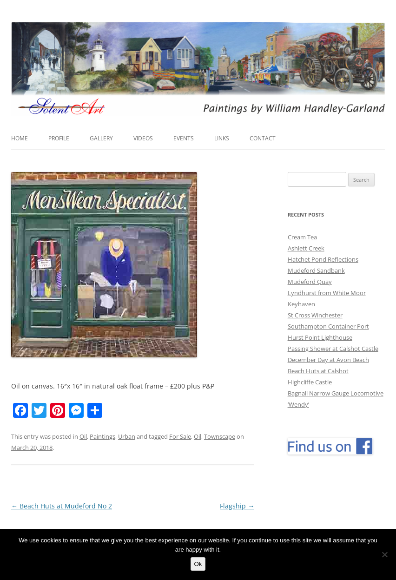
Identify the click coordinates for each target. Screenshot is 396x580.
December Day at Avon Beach (328, 360)
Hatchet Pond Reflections (323, 259)
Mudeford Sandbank (316, 270)
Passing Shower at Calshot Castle (333, 348)
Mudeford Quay (310, 281)
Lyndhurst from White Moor (327, 293)
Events (183, 138)
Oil (83, 436)
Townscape (219, 436)
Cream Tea (302, 237)
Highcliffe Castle (310, 382)
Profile (58, 138)
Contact (263, 138)
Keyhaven (301, 304)
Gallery (101, 138)
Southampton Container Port (328, 326)
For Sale (180, 436)
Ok (198, 563)
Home (19, 138)
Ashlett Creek (306, 248)
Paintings (102, 436)
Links (221, 138)
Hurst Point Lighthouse (320, 337)
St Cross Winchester (315, 315)
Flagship (237, 505)
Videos (143, 138)
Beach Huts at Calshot (318, 371)
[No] (384, 554)
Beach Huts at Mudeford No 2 (61, 505)
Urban (126, 436)
